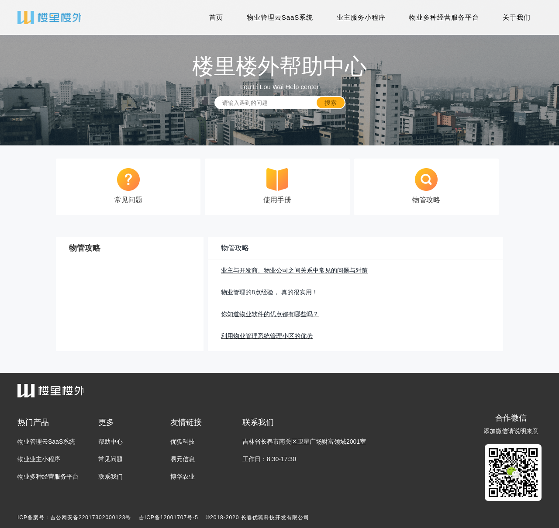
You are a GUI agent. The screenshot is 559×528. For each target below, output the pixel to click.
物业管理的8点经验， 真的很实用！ (269, 292)
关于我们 (517, 17)
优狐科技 (182, 441)
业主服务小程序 (361, 17)
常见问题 (110, 459)
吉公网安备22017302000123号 (90, 517)
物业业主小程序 (38, 459)
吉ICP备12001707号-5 (168, 517)
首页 (216, 17)
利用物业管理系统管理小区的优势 (267, 335)
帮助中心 (110, 441)
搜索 (330, 102)
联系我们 (110, 476)
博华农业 (182, 476)
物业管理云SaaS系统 (280, 17)
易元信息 (182, 459)
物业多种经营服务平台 (444, 17)
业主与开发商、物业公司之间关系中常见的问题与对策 (294, 270)
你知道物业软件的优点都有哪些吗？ (270, 314)
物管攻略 (235, 248)
